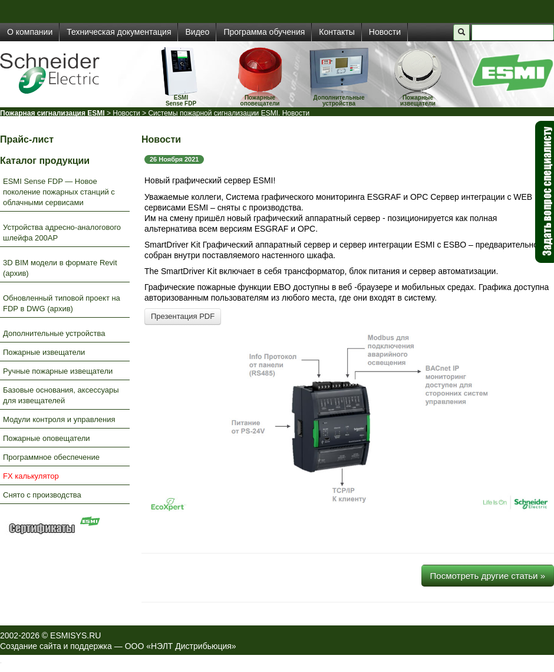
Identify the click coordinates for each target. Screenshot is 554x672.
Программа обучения (264, 32)
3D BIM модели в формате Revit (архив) (60, 268)
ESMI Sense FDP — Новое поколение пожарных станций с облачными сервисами (59, 192)
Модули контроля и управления (59, 419)
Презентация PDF (183, 316)
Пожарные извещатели (418, 100)
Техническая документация (119, 32)
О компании (29, 32)
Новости (385, 32)
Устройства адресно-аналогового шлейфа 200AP (62, 232)
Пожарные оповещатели (260, 100)
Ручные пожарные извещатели (58, 371)
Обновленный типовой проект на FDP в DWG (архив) (61, 303)
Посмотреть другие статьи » (487, 576)
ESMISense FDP (181, 100)
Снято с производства (42, 494)
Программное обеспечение (51, 457)
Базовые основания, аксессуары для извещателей (61, 395)
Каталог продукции (45, 161)
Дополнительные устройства (339, 100)
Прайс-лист (27, 139)
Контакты (336, 32)
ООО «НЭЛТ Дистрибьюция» (180, 646)
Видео (197, 32)
